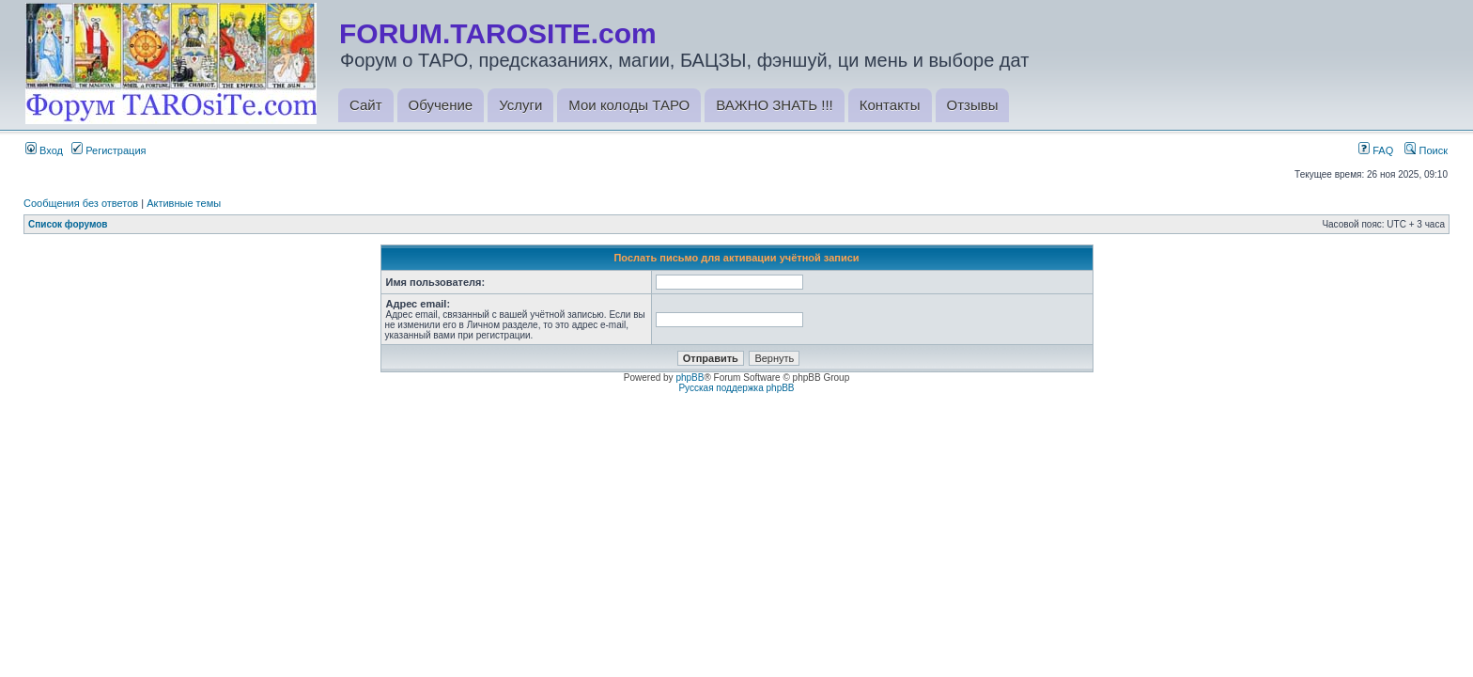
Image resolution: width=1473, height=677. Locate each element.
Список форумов (68, 224)
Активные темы (184, 203)
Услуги (520, 105)
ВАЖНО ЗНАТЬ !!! (774, 105)
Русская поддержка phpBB (736, 388)
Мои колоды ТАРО (629, 105)
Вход (44, 150)
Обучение (441, 105)
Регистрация (108, 150)
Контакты (890, 105)
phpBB (689, 377)
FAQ (1375, 150)
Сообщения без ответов (80, 203)
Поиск (1426, 150)
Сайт (365, 105)
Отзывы (973, 105)
